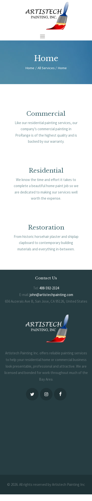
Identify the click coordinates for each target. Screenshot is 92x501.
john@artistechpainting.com (51, 294)
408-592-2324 (49, 288)
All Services (46, 68)
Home (29, 68)
